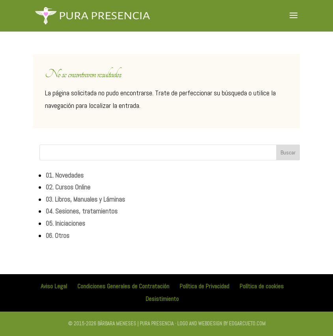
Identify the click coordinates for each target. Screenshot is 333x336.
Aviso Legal (54, 286)
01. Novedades (65, 175)
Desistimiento (162, 299)
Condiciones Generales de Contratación (123, 286)
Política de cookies (261, 286)
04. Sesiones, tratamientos (82, 211)
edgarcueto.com (247, 323)
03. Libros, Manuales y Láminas (85, 199)
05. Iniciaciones (65, 223)
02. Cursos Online (68, 187)
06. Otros (57, 235)
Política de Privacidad (204, 286)
